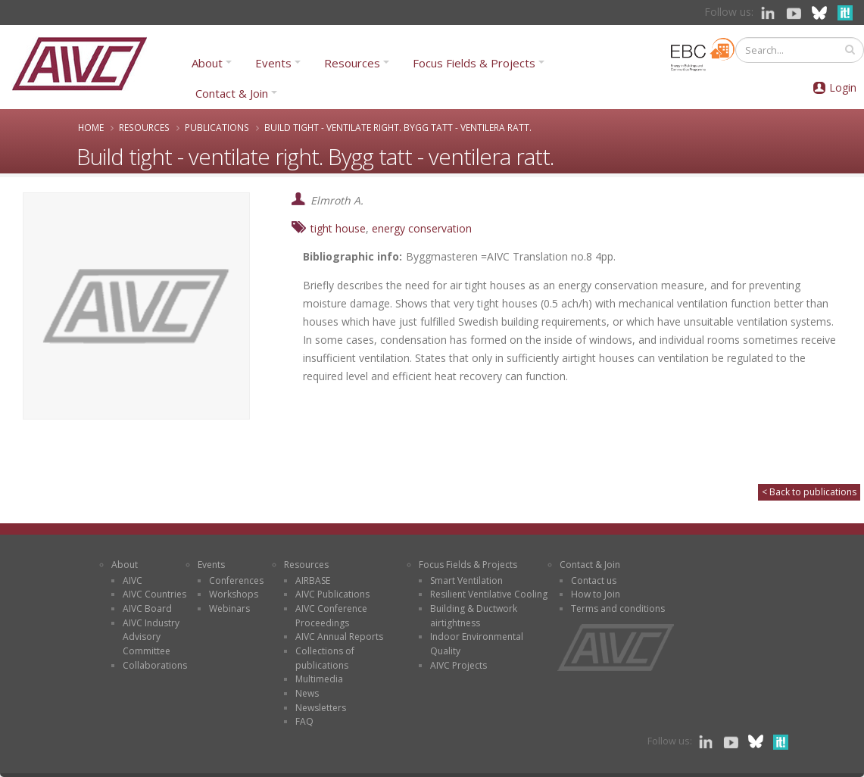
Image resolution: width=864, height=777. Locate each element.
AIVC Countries (154, 594)
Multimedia (319, 678)
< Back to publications (809, 491)
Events (273, 62)
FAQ (304, 721)
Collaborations (155, 665)
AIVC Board (147, 608)
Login (842, 87)
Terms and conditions (618, 608)
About (207, 62)
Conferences (236, 580)
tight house (338, 228)
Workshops (233, 594)
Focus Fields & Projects (474, 62)
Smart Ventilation (466, 580)
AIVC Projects (458, 665)
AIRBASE (312, 580)
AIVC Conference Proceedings (331, 615)
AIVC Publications (332, 594)
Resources (352, 62)
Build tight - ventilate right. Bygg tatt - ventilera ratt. (398, 127)
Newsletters (320, 707)
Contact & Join (231, 93)
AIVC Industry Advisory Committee (151, 636)
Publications (217, 127)
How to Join (595, 594)
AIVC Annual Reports (339, 636)
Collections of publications (324, 658)
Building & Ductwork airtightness (473, 615)
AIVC (132, 580)
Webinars (229, 608)
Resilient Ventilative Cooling (488, 594)
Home (91, 127)
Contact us (593, 580)
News (307, 693)
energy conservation (422, 228)
